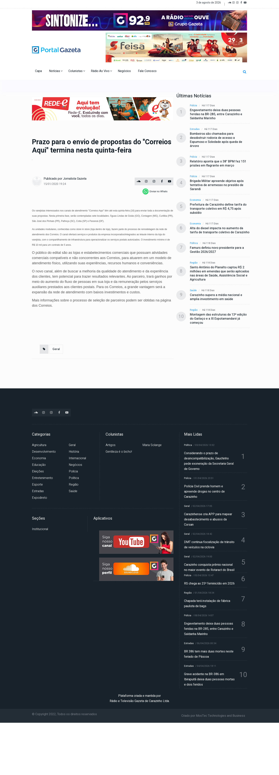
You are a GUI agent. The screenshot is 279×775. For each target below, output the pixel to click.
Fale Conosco (147, 71)
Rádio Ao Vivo (101, 71)
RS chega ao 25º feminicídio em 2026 (209, 583)
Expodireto (39, 497)
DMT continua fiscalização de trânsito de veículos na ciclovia (209, 545)
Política (194, 243)
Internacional (77, 458)
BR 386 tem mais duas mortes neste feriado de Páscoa (208, 654)
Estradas (195, 129)
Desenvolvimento (44, 451)
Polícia (193, 105)
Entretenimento (42, 478)
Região (193, 262)
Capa (39, 71)
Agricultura (39, 445)
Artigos (110, 445)
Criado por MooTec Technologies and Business (213, 715)
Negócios (125, 71)
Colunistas (76, 71)
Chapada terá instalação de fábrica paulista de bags (207, 603)
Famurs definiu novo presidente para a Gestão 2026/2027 (217, 250)
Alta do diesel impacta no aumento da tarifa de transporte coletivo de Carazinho (219, 230)
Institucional (40, 529)
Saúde (193, 290)
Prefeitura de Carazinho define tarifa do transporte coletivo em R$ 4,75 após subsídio (218, 209)
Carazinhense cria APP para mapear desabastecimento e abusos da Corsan (208, 519)
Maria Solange (152, 445)
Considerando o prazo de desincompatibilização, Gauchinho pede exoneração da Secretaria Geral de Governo (209, 461)
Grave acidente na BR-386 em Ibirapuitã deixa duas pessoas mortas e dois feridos (209, 679)
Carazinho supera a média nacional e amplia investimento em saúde (216, 297)
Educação (39, 465)
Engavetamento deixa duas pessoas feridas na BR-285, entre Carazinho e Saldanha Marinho (216, 114)
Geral (56, 349)
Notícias (56, 71)
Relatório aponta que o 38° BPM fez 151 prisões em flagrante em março (218, 164)
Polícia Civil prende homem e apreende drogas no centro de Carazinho (204, 491)
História (74, 451)
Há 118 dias (209, 243)
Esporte (37, 484)
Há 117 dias (208, 105)
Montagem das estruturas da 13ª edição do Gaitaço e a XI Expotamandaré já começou (218, 319)
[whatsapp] (154, 191)
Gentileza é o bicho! (119, 451)
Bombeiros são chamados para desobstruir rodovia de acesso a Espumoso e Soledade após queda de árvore (216, 140)
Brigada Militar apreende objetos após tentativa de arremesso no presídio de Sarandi (217, 185)
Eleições (38, 471)
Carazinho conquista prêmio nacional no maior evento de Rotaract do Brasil (209, 567)
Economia (195, 200)
